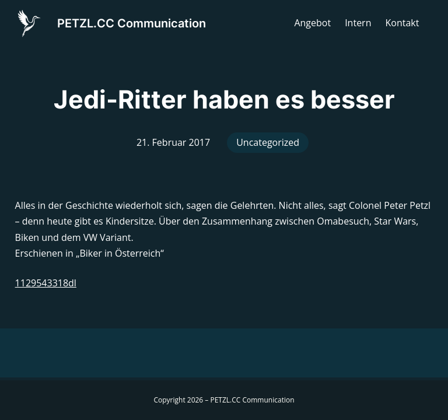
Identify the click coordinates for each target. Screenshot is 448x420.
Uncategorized (267, 142)
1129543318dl (45, 282)
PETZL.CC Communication (131, 23)
